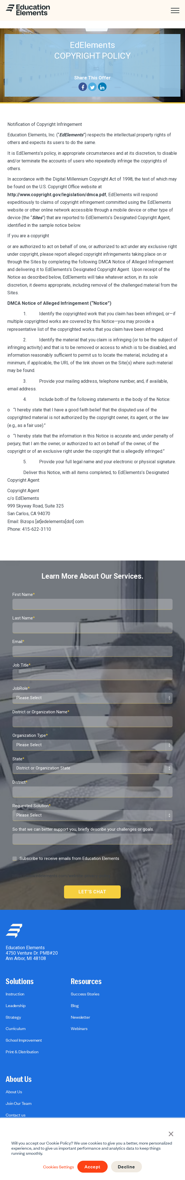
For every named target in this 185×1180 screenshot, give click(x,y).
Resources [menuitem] (86, 982)
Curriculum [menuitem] (15, 1028)
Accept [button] (92, 1167)
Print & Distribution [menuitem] (22, 1051)
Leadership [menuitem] (15, 1005)
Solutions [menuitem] (20, 982)
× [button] (171, 1133)
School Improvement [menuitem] (24, 1040)
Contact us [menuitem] (15, 1115)
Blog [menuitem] (74, 1005)
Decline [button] (127, 1167)
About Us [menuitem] (19, 1079)
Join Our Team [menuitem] (18, 1103)
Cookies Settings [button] (57, 1166)
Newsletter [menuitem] (80, 1017)
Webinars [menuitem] (79, 1028)
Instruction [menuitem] (15, 994)
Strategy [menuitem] (13, 1017)
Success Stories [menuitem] (85, 994)
